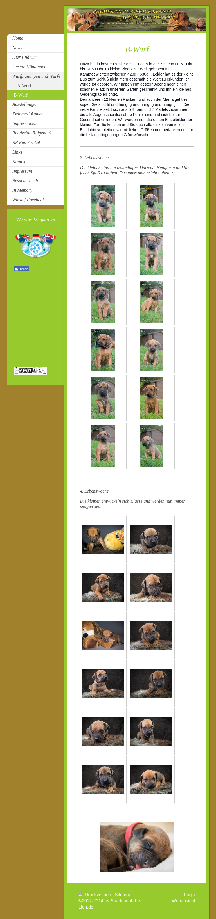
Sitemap (123, 894)
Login (189, 894)
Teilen (21, 269)
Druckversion (95, 894)
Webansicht (183, 901)
